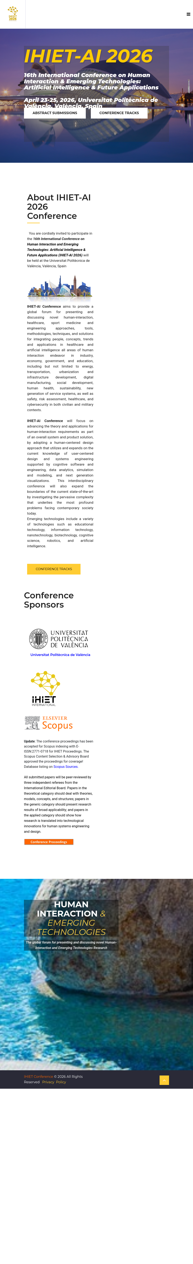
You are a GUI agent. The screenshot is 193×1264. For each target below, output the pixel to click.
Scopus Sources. (65, 767)
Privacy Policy (54, 1082)
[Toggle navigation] (188, 14)
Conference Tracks (54, 569)
